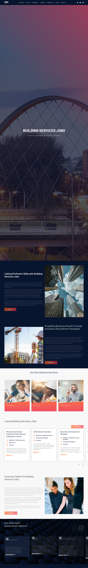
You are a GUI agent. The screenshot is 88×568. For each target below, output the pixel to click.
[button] (79, 464)
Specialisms (50, 2)
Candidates (35, 2)
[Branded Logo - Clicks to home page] (6, 2)
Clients (28, 2)
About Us (21, 2)
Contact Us (63, 2)
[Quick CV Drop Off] (80, 2)
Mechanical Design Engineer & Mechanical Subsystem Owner (16, 433)
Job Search (42, 2)
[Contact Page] (83, 2)
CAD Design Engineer (42, 431)
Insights (57, 2)
